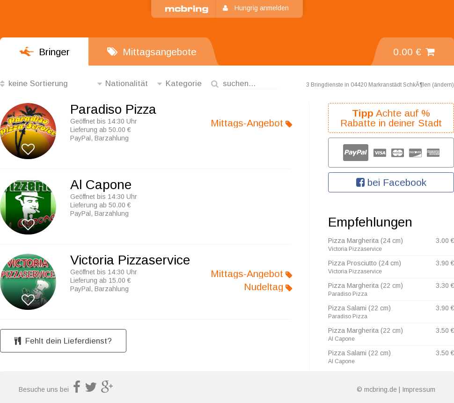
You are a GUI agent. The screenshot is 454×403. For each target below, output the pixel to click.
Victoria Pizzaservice (130, 260)
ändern (443, 84)
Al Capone (101, 184)
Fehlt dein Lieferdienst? (63, 341)
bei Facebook (391, 182)
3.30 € (445, 285)
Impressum (418, 389)
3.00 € (445, 240)
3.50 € (445, 330)
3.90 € (445, 263)
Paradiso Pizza (113, 109)
